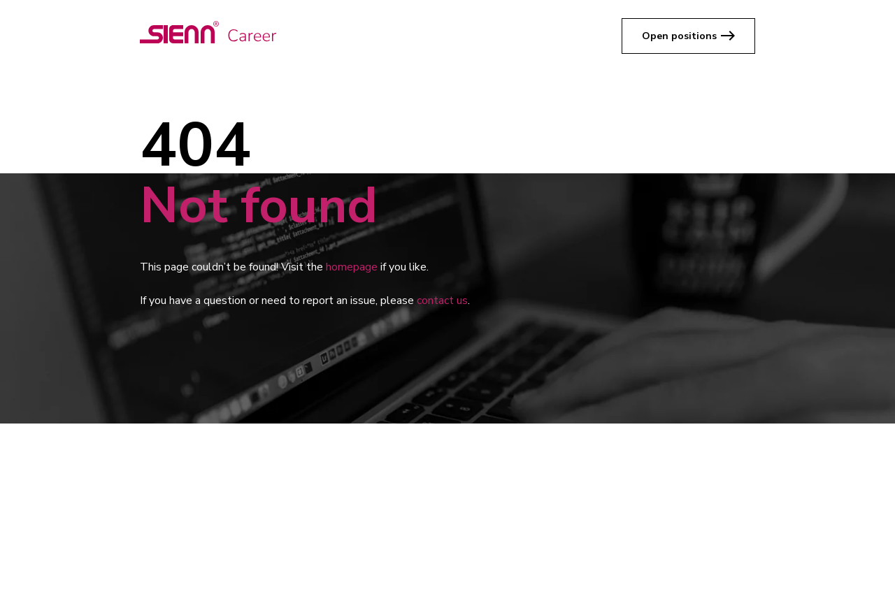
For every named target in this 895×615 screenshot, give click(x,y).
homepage (352, 267)
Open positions (679, 36)
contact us (442, 300)
